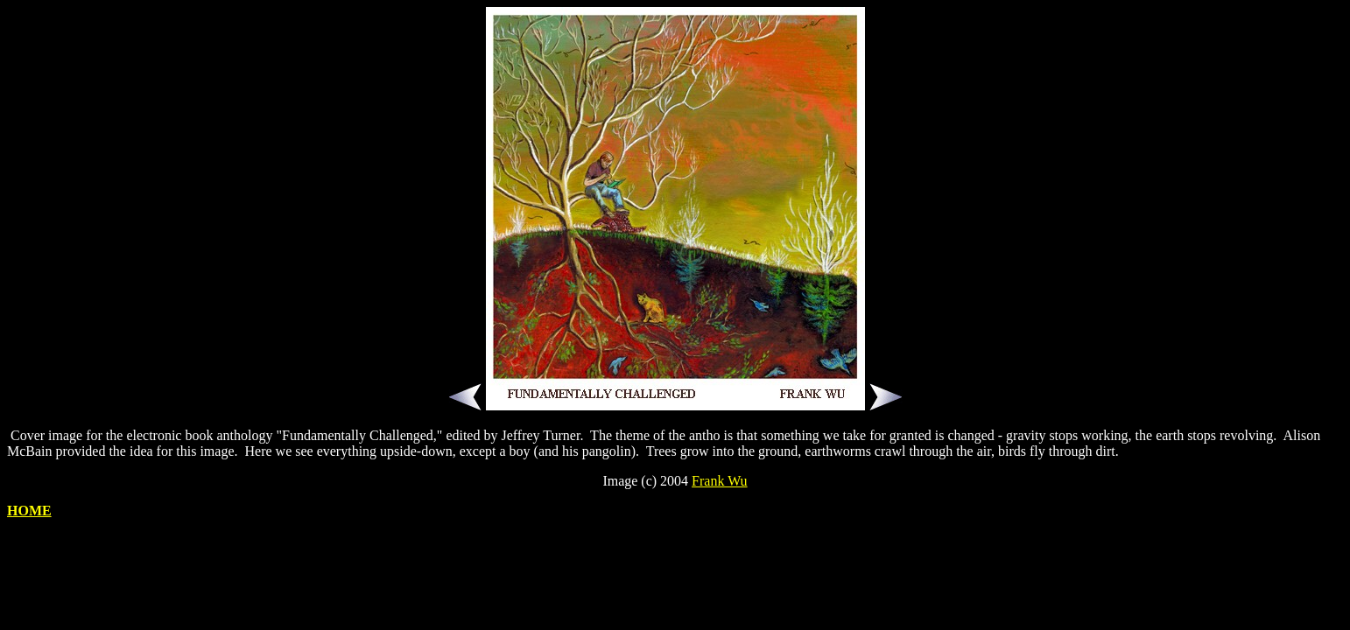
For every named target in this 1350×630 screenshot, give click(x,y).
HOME (29, 510)
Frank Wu (720, 480)
